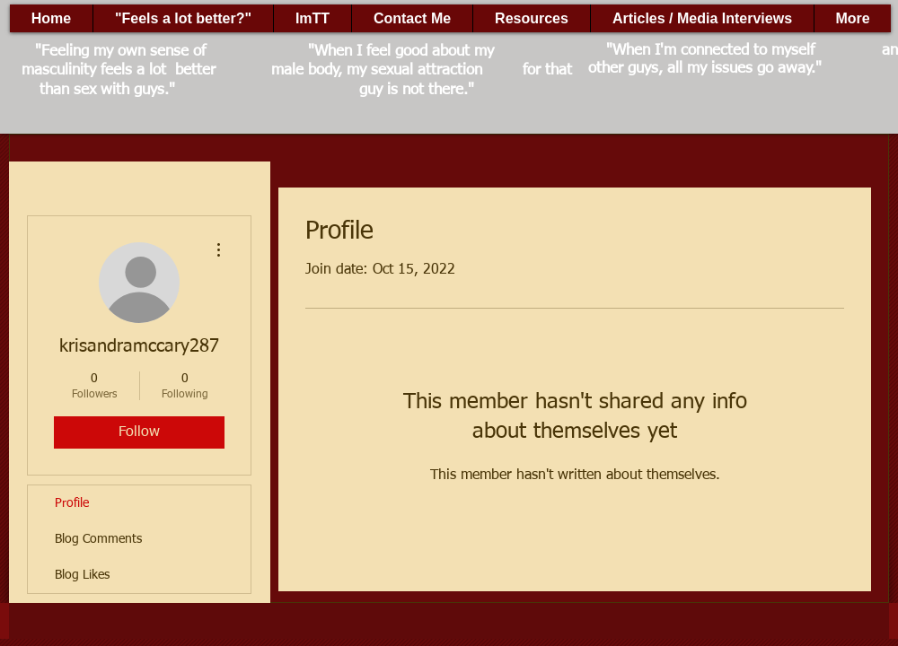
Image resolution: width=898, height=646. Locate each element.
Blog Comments (98, 539)
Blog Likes (82, 575)
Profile (72, 503)
